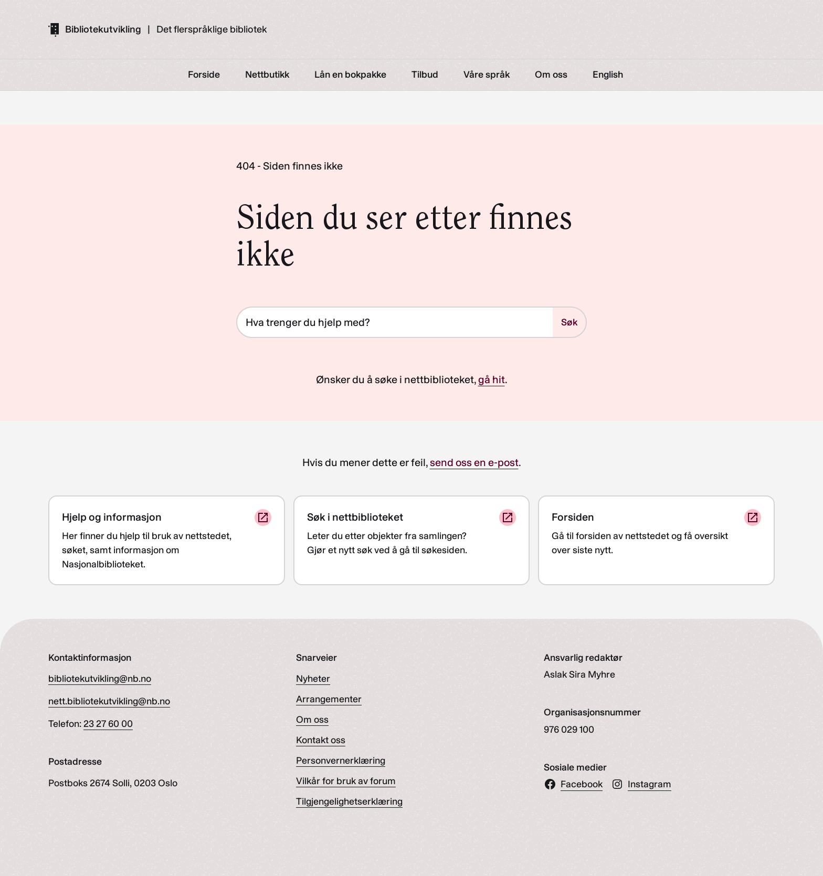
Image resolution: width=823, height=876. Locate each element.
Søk (569, 322)
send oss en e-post (474, 462)
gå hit (491, 379)
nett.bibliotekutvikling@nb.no (109, 701)
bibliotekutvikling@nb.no (99, 678)
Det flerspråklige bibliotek (211, 29)
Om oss (312, 719)
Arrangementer (329, 699)
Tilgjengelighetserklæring (349, 801)
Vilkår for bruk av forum (346, 781)
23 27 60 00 (108, 724)
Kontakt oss (320, 740)
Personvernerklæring (340, 760)
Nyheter (313, 678)
